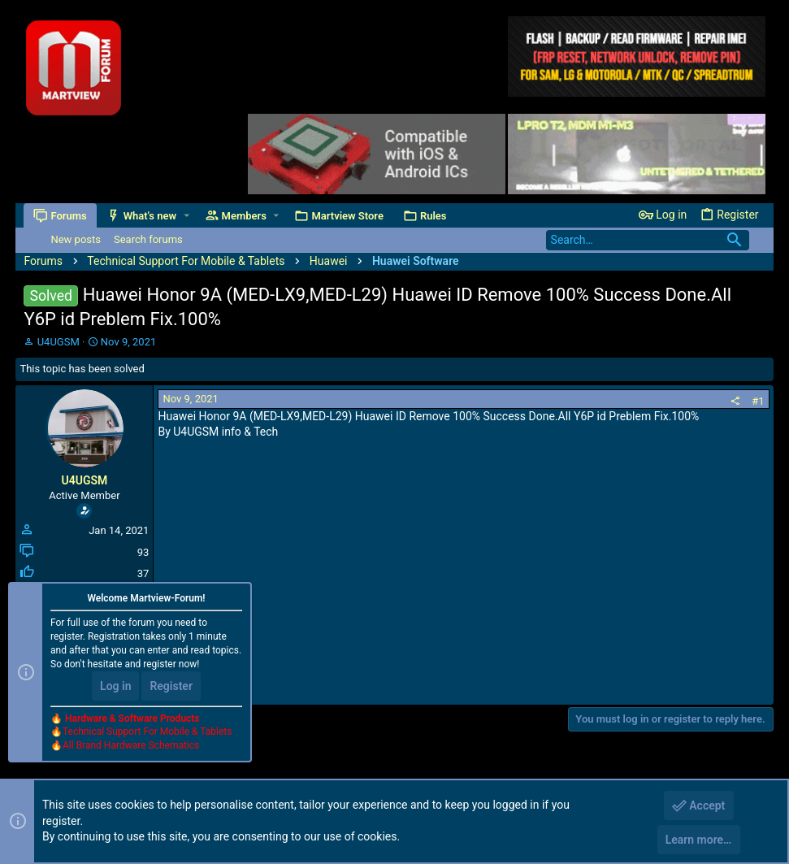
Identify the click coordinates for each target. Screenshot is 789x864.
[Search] (647, 240)
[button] (186, 216)
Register (171, 686)
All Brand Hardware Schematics (131, 745)
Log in (115, 686)
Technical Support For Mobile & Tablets (147, 731)
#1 (758, 401)
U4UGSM (58, 342)
